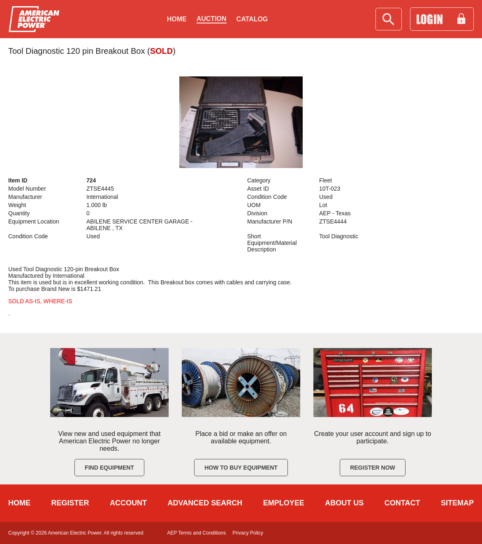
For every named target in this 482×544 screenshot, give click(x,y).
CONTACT (402, 503)
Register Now (372, 467)
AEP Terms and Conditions (196, 533)
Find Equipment (109, 467)
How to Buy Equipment (241, 467)
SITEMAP (457, 503)
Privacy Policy (247, 533)
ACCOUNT (128, 503)
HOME (19, 503)
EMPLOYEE (283, 503)
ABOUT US (344, 503)
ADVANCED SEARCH (205, 503)
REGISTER (70, 503)
